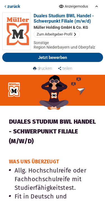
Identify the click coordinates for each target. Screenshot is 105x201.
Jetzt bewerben (52, 57)
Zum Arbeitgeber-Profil (57, 34)
